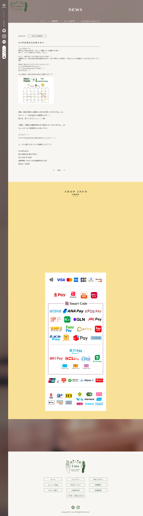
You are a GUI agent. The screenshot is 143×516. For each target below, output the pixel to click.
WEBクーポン (75, 485)
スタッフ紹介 (53, 490)
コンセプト (75, 479)
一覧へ (59, 170)
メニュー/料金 (53, 485)
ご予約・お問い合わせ (75, 496)
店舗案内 (98, 485)
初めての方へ (98, 479)
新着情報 (98, 490)
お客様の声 (75, 490)
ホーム (53, 479)
